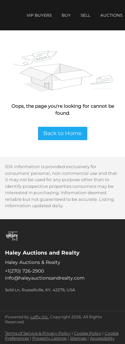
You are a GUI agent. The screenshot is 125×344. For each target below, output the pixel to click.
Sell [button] (85, 15)
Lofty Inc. (39, 316)
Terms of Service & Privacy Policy (38, 333)
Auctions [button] (111, 15)
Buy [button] (66, 15)
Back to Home (62, 133)
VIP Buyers (39, 15)
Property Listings (49, 338)
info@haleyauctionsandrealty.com (45, 278)
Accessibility (102, 338)
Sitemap (78, 338)
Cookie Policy (87, 333)
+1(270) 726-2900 (24, 271)
